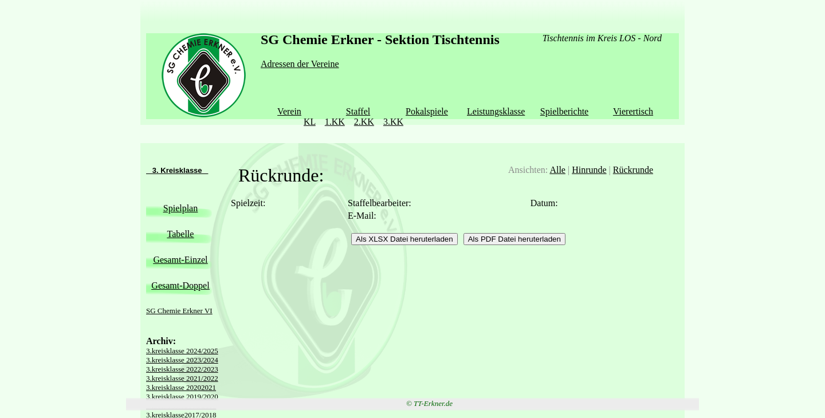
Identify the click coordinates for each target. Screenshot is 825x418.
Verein (289, 111)
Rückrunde (633, 170)
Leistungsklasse (496, 111)
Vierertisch (633, 111)
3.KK (393, 122)
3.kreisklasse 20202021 (181, 387)
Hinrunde (589, 170)
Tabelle (180, 234)
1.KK (335, 122)
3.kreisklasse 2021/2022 (182, 378)
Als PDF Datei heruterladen (514, 239)
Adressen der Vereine (300, 64)
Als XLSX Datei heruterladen (404, 239)
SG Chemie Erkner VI (179, 310)
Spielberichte (564, 111)
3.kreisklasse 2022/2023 (182, 369)
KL (310, 122)
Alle (557, 170)
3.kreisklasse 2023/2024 (182, 360)
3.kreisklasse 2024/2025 (182, 350)
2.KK (364, 122)
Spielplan (180, 208)
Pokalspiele (427, 111)
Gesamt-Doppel (180, 285)
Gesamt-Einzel (180, 260)
